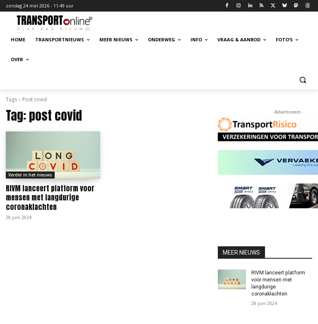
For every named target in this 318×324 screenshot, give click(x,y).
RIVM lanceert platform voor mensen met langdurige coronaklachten (49, 197)
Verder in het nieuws (30, 175)
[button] (302, 79)
